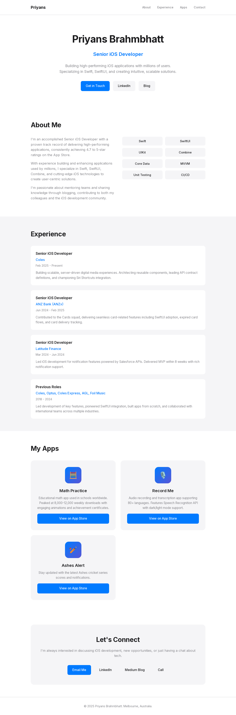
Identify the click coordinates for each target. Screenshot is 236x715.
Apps (183, 7)
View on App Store (73, 518)
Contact (199, 7)
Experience (165, 7)
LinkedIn (124, 86)
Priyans (38, 7)
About (146, 7)
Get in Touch (95, 86)
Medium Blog (135, 670)
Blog (147, 86)
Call (161, 670)
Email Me (79, 670)
